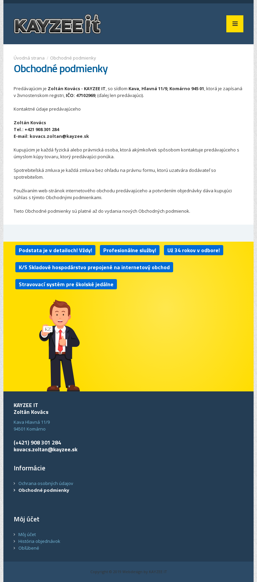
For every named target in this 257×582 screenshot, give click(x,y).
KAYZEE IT (158, 571)
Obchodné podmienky (73, 58)
